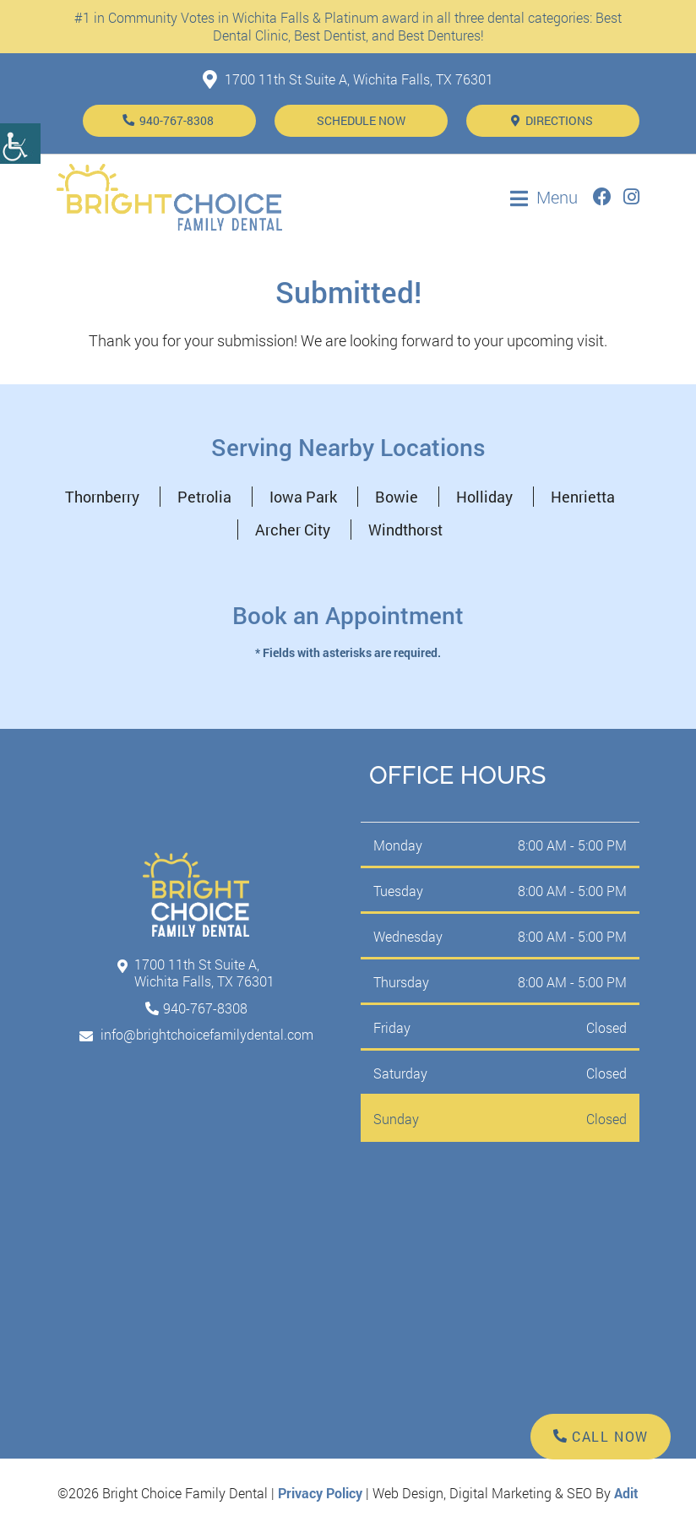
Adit (626, 1493)
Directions (552, 120)
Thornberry (102, 496)
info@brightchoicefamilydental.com (196, 1034)
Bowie (396, 496)
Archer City (292, 529)
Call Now (601, 1436)
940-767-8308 (175, 120)
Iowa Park (303, 496)
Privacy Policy (320, 1493)
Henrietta (583, 496)
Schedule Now (361, 120)
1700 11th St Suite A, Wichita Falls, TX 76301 (348, 79)
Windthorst (405, 529)
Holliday (484, 496)
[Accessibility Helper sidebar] (20, 143)
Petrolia (204, 496)
